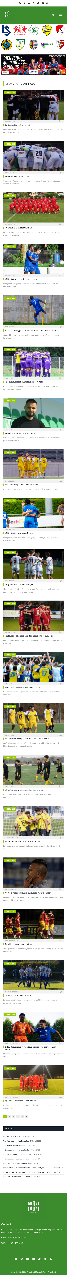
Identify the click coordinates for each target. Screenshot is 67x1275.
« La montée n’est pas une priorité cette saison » (27, 738)
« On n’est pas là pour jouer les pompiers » (24, 790)
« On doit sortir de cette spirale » (20, 433)
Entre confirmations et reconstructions (23, 841)
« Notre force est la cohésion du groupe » (23, 687)
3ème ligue (10, 93)
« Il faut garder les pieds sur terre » (21, 279)
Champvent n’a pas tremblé (18, 995)
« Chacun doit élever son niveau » (16, 1159)
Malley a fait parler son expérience (21, 484)
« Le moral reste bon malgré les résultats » (24, 382)
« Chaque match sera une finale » (20, 228)
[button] (60, 15)
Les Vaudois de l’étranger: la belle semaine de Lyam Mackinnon (28, 1168)
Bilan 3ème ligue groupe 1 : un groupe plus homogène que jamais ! (31, 1048)
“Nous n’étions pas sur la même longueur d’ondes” (28, 893)
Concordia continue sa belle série (16, 1177)
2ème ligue (10, 552)
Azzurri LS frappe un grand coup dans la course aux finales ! (32, 330)
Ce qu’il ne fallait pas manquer (19, 584)
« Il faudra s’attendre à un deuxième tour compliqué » (29, 636)
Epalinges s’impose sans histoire (20, 1100)
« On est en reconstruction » (17, 176)
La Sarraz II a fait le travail (17, 125)
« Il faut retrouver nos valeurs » (19, 533)
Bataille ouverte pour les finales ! (20, 944)
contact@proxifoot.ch (17, 1238)
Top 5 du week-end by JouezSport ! (17, 1141)
